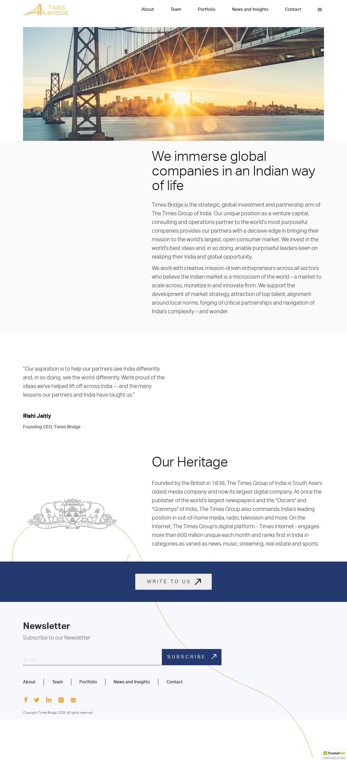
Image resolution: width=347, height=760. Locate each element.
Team (176, 9)
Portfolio (207, 9)
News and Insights (250, 9)
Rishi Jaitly (37, 415)
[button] (320, 9)
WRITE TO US (169, 581)
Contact (293, 9)
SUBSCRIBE (192, 656)
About (148, 9)
